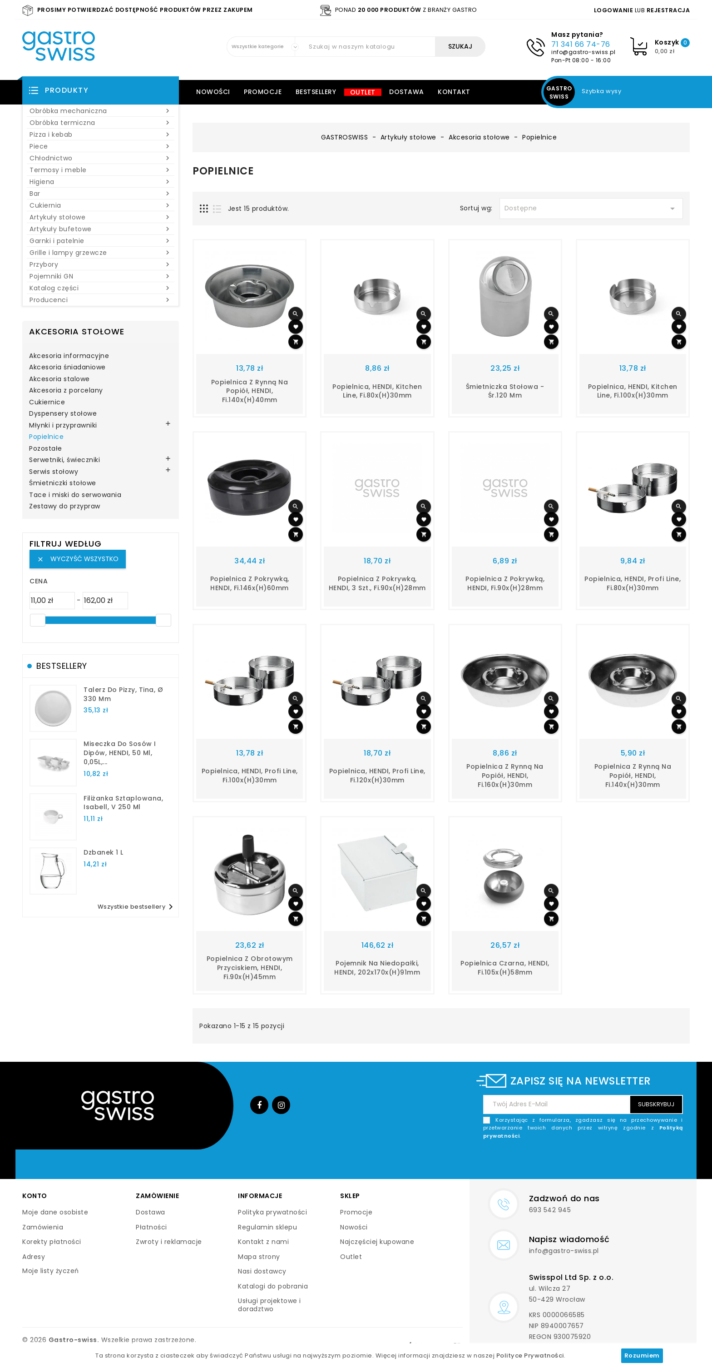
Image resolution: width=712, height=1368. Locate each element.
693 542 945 (550, 1209)
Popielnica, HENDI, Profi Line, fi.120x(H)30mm (377, 775)
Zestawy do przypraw (64, 506)
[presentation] (614, 1161)
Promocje (263, 91)
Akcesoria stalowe (59, 379)
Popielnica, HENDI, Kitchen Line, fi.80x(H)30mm (377, 391)
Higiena (101, 181)
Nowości (213, 91)
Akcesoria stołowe (76, 331)
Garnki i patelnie (101, 240)
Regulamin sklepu (267, 1227)
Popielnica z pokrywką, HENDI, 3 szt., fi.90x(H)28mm (377, 583)
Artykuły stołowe (101, 217)
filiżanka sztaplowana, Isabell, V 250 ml (123, 803)
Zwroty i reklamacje (169, 1241)
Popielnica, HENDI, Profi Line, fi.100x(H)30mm (250, 775)
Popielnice (46, 437)
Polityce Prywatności (530, 1355)
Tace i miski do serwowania (75, 495)
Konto (34, 1195)
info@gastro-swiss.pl (583, 52)
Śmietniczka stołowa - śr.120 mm (505, 391)
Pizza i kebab (101, 134)
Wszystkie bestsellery (137, 906)
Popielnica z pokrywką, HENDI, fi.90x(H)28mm (504, 583)
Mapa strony (259, 1256)
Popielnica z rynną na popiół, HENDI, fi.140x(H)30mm (633, 775)
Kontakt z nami (263, 1241)
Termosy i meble (101, 169)
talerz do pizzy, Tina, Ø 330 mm (123, 694)
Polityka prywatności (272, 1212)
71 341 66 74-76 (580, 44)
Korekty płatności (51, 1241)
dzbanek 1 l (104, 852)
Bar (101, 193)
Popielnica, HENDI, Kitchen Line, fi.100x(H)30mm (632, 391)
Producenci (101, 299)
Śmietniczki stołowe (62, 483)
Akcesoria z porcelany (66, 391)
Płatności (151, 1227)
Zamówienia (42, 1227)
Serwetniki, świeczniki (64, 460)
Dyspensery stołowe (63, 414)
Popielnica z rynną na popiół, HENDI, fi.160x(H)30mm (505, 775)
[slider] (37, 620)
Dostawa (406, 91)
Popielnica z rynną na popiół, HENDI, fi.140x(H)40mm (249, 391)
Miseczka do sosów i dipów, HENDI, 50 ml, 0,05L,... (120, 752)
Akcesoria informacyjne (69, 356)
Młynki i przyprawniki (63, 426)
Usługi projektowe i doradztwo (269, 1304)
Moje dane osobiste (55, 1212)
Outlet (363, 92)
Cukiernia (101, 205)
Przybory (101, 264)
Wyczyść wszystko (78, 558)
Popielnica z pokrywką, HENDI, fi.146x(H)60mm (249, 583)
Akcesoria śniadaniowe (67, 367)
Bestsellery (316, 91)
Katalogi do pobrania (273, 1286)
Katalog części (101, 288)
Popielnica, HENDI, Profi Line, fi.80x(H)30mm (632, 583)
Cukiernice (47, 402)
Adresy (33, 1256)
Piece (101, 146)
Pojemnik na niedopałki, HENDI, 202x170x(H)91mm (377, 968)
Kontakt (454, 91)
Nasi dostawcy (262, 1271)
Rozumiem (642, 1355)
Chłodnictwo (101, 158)
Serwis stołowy (53, 472)
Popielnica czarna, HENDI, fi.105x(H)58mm (504, 968)
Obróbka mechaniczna (101, 110)
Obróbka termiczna (101, 122)
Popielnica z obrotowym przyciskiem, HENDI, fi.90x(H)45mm (250, 967)
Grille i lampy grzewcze (101, 252)
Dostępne (591, 208)
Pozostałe (45, 449)
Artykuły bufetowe (101, 229)
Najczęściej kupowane (377, 1241)
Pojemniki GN (101, 276)
